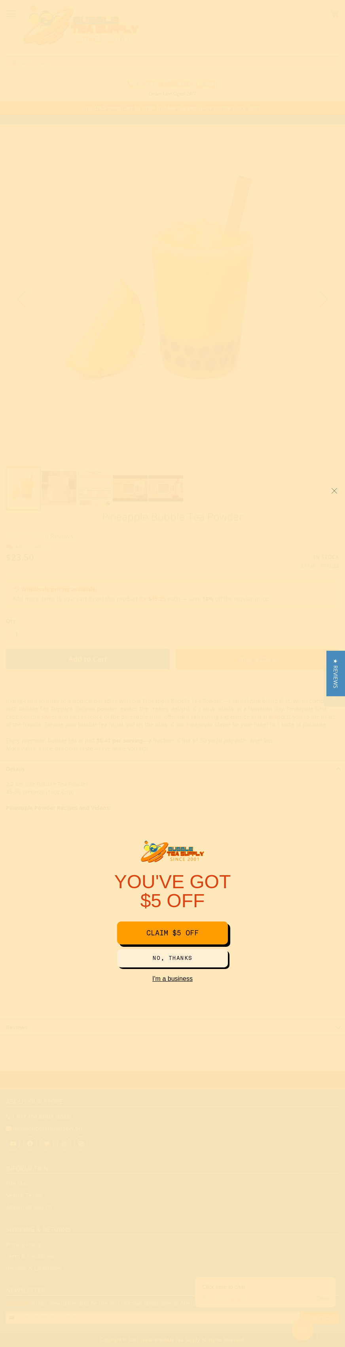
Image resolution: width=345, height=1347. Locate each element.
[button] (335, 673)
